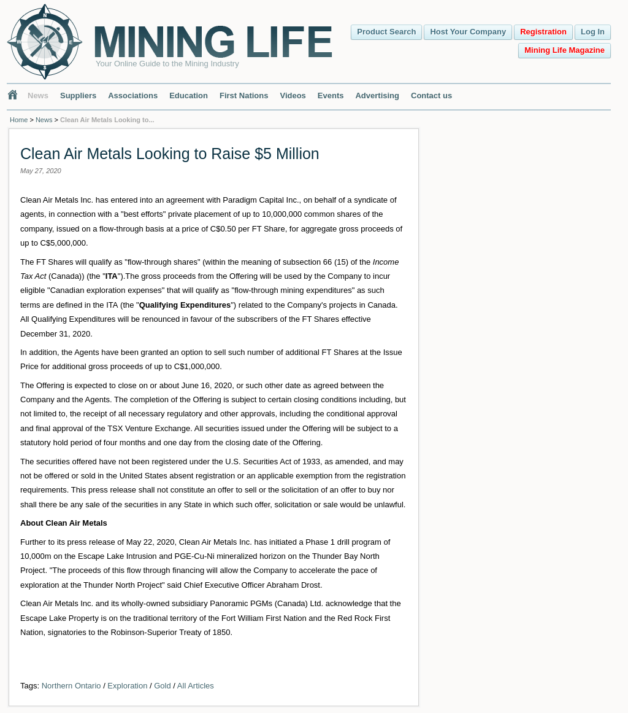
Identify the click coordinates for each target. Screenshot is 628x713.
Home (19, 119)
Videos (292, 95)
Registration (543, 31)
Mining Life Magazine (564, 50)
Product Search (386, 31)
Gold (162, 685)
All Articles (195, 685)
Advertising (377, 95)
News (38, 95)
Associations (133, 95)
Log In (593, 31)
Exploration (127, 685)
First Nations (244, 95)
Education (188, 95)
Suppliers (78, 95)
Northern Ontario (71, 685)
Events (331, 95)
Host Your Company (468, 31)
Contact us (431, 95)
